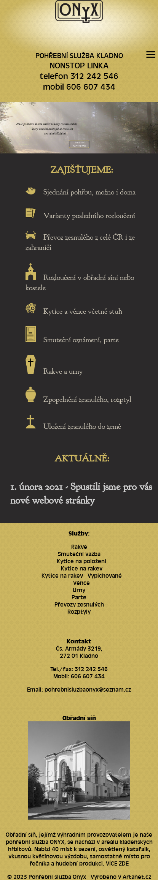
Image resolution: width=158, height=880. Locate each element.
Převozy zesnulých (79, 604)
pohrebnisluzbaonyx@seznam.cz (88, 689)
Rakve (79, 546)
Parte (79, 596)
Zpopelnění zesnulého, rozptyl (87, 399)
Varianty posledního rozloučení (89, 215)
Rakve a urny (63, 371)
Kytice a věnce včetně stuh (82, 311)
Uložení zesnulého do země (82, 426)
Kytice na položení (81, 560)
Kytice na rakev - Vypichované (81, 575)
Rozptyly (79, 611)
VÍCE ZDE (117, 863)
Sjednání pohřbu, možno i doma (89, 192)
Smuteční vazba (79, 553)
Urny (79, 589)
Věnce (81, 582)
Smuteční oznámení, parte (81, 339)
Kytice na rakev (81, 568)
